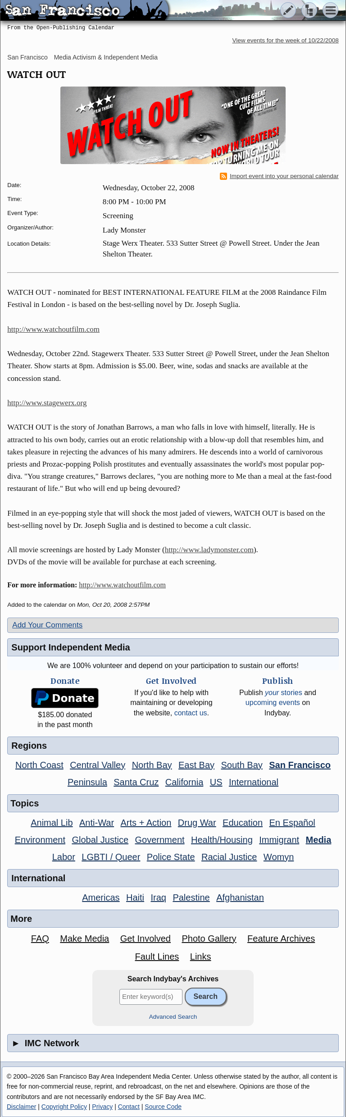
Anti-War (96, 823)
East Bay (196, 765)
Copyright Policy (64, 1106)
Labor (63, 857)
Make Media (84, 938)
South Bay (242, 765)
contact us (190, 713)
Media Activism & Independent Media (106, 57)
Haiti (135, 897)
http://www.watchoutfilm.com (53, 329)
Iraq (158, 897)
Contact (129, 1106)
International (253, 782)
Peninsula (87, 782)
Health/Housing (222, 840)
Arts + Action (146, 823)
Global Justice (100, 840)
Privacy (102, 1106)
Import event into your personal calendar (279, 176)
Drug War (197, 823)
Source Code (163, 1106)
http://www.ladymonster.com (209, 549)
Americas (100, 897)
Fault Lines (157, 956)
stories (283, 692)
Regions (29, 746)
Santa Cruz (136, 782)
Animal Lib (52, 823)
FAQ (40, 938)
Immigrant (279, 840)
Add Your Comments (47, 625)
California (184, 782)
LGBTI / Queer (111, 857)
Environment (40, 840)
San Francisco (27, 57)
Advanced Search (173, 1016)
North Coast (39, 765)
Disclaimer (21, 1106)
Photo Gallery (209, 938)
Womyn (279, 857)
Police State (171, 857)
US (216, 782)
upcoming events (273, 702)
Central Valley (97, 765)
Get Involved (145, 938)
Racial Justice (229, 857)
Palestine (191, 897)
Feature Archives (281, 938)
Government (160, 840)
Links (200, 956)
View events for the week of (285, 40)
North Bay (152, 765)
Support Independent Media (70, 647)
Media (319, 840)
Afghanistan (240, 897)
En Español (292, 823)
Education (243, 823)
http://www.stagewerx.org (46, 402)
